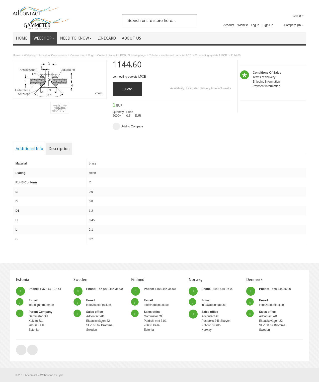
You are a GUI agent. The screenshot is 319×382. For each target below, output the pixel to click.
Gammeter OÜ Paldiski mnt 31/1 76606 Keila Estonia (155, 320)
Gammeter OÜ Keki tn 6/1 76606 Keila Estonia (40, 320)
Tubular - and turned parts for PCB (170, 55)
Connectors (77, 55)
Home (16, 55)
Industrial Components (53, 55)
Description (59, 148)
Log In (255, 25)
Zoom (98, 93)
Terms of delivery (264, 77)
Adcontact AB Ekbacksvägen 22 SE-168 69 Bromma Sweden (99, 320)
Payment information (266, 86)
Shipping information (266, 81)
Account (228, 25)
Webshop (29, 55)
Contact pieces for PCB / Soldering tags (121, 55)
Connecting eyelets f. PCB (211, 55)
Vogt (91, 55)
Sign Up (267, 25)
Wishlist (243, 25)
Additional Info (29, 148)
